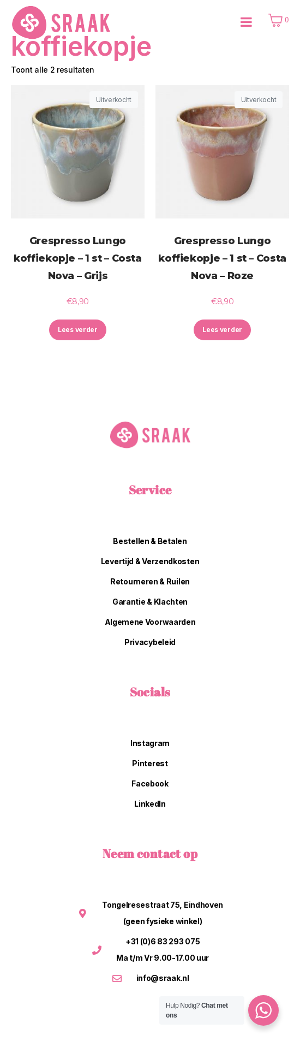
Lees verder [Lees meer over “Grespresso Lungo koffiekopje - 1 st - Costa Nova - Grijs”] (78, 330)
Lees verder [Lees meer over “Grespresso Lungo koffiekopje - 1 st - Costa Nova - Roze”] (222, 330)
